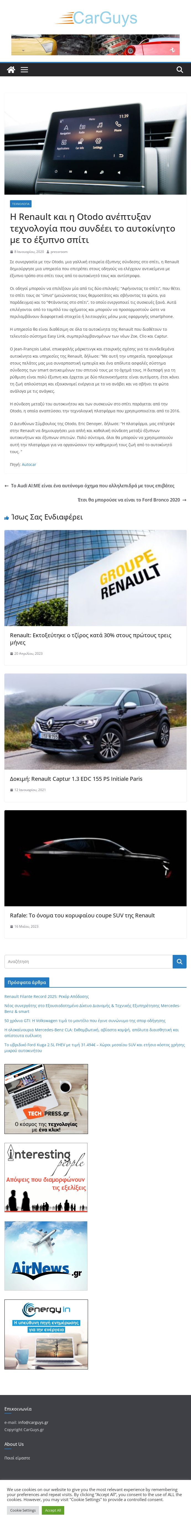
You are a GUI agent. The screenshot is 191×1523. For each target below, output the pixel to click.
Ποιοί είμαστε (17, 1458)
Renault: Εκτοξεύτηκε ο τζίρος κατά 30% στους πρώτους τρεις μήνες (90, 638)
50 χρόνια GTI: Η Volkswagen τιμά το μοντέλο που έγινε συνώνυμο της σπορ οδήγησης (85, 1020)
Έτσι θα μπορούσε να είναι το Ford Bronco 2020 (132, 500)
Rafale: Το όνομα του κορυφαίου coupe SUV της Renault (82, 915)
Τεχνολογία (20, 204)
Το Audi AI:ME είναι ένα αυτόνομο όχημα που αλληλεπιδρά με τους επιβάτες (89, 486)
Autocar (29, 464)
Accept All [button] (53, 1510)
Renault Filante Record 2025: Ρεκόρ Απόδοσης (46, 996)
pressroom (59, 251)
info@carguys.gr (33, 1422)
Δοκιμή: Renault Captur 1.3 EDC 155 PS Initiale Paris (76, 778)
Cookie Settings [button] (23, 1510)
